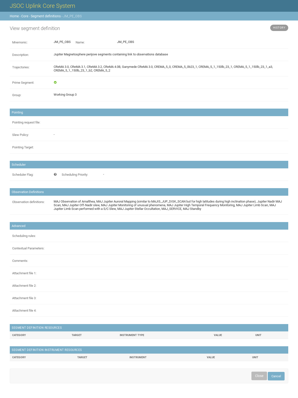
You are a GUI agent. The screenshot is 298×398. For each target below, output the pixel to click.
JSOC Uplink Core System (42, 5)
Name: (80, 42)
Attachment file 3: (24, 298)
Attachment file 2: (24, 285)
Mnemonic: (20, 42)
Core (24, 16)
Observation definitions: (28, 202)
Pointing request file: (26, 122)
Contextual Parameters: (28, 248)
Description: (20, 55)
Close (259, 376)
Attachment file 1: (24, 273)
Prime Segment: (23, 82)
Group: (16, 95)
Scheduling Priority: (75, 174)
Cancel (276, 376)
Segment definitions (46, 16)
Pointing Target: (23, 147)
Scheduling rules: (24, 236)
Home (14, 16)
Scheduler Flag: (22, 174)
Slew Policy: (20, 135)
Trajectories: (21, 67)
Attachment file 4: (24, 310)
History (279, 27)
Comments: (20, 261)
